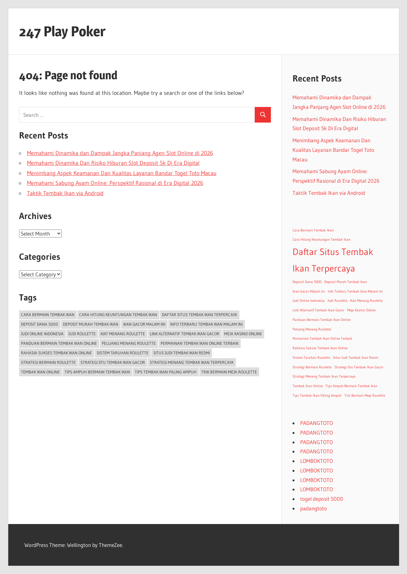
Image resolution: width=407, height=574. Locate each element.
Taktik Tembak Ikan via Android (65, 193)
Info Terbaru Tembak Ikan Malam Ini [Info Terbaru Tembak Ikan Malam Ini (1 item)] (206, 324)
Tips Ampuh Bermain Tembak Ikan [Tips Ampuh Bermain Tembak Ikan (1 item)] (97, 371)
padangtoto (313, 508)
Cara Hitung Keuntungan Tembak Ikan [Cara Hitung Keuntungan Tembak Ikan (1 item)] (118, 314)
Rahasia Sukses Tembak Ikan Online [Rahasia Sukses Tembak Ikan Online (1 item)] (56, 352)
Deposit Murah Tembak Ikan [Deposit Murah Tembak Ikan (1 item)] (90, 324)
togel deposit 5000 (321, 498)
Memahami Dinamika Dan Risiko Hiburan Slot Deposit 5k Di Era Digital (113, 163)
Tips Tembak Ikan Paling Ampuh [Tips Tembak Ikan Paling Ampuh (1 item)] (166, 371)
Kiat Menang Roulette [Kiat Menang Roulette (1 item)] (122, 333)
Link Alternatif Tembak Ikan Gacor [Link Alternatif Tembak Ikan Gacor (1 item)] (184, 333)
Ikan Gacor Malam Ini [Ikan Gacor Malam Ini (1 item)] (144, 324)
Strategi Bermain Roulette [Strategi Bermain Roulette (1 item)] (48, 362)
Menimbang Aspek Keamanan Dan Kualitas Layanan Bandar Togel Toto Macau (122, 173)
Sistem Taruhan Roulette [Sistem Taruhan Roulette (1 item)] (122, 352)
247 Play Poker (62, 31)
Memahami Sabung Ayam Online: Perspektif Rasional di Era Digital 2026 (115, 183)
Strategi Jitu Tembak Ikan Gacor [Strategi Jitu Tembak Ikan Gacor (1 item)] (112, 362)
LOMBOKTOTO (316, 460)
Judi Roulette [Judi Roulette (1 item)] (82, 333)
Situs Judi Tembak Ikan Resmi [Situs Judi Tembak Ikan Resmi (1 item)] (181, 352)
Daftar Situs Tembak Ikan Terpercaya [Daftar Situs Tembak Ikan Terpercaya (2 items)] (199, 314)
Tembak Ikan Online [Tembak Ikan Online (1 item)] (40, 371)
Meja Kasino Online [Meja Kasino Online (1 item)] (243, 333)
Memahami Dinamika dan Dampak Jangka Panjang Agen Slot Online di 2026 (120, 153)
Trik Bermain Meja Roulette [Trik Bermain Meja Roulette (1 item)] (229, 371)
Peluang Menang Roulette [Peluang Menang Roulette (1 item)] (129, 343)
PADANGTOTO (316, 423)
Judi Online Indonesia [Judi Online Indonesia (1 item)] (42, 333)
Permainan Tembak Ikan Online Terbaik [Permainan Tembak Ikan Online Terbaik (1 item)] (199, 343)
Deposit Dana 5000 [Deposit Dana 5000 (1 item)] (39, 324)
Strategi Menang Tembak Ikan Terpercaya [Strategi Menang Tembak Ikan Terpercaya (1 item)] (192, 362)
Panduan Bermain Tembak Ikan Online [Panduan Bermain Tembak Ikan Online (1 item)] (59, 343)
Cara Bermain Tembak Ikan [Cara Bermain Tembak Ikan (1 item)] (47, 314)
